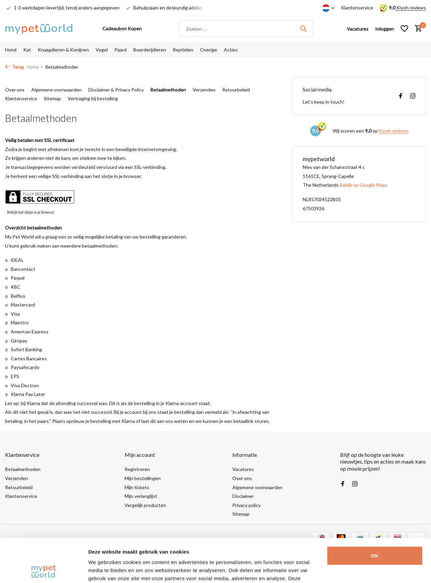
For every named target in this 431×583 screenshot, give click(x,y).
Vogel (102, 49)
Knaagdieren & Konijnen (63, 49)
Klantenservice (357, 7)
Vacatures (243, 469)
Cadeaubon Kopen (122, 28)
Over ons (15, 90)
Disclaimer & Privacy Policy (116, 90)
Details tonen (104, 570)
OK (375, 512)
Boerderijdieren (149, 49)
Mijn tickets (137, 487)
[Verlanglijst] (404, 28)
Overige (208, 49)
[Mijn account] (384, 29)
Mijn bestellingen (143, 478)
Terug (14, 67)
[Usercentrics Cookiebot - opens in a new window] (43, 570)
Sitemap (52, 98)
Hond (10, 49)
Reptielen (183, 49)
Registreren (137, 469)
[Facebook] (400, 96)
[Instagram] (413, 96)
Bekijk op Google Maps (364, 185)
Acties (231, 49)
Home (35, 67)
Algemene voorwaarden (56, 90)
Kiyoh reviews (410, 7)
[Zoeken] (246, 29)
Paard (120, 49)
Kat (27, 49)
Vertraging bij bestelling (93, 98)
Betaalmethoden (168, 90)
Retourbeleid (236, 90)
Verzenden (204, 90)
